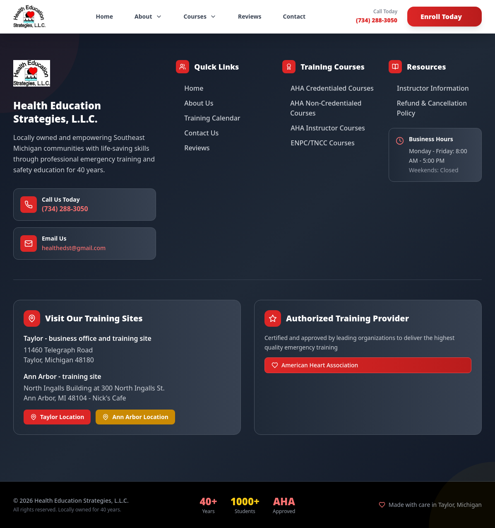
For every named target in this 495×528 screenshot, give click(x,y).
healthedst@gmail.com (74, 248)
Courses (200, 16)
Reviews (250, 16)
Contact (294, 16)
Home (104, 16)
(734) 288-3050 (376, 20)
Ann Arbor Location (135, 417)
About (148, 16)
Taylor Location (57, 417)
